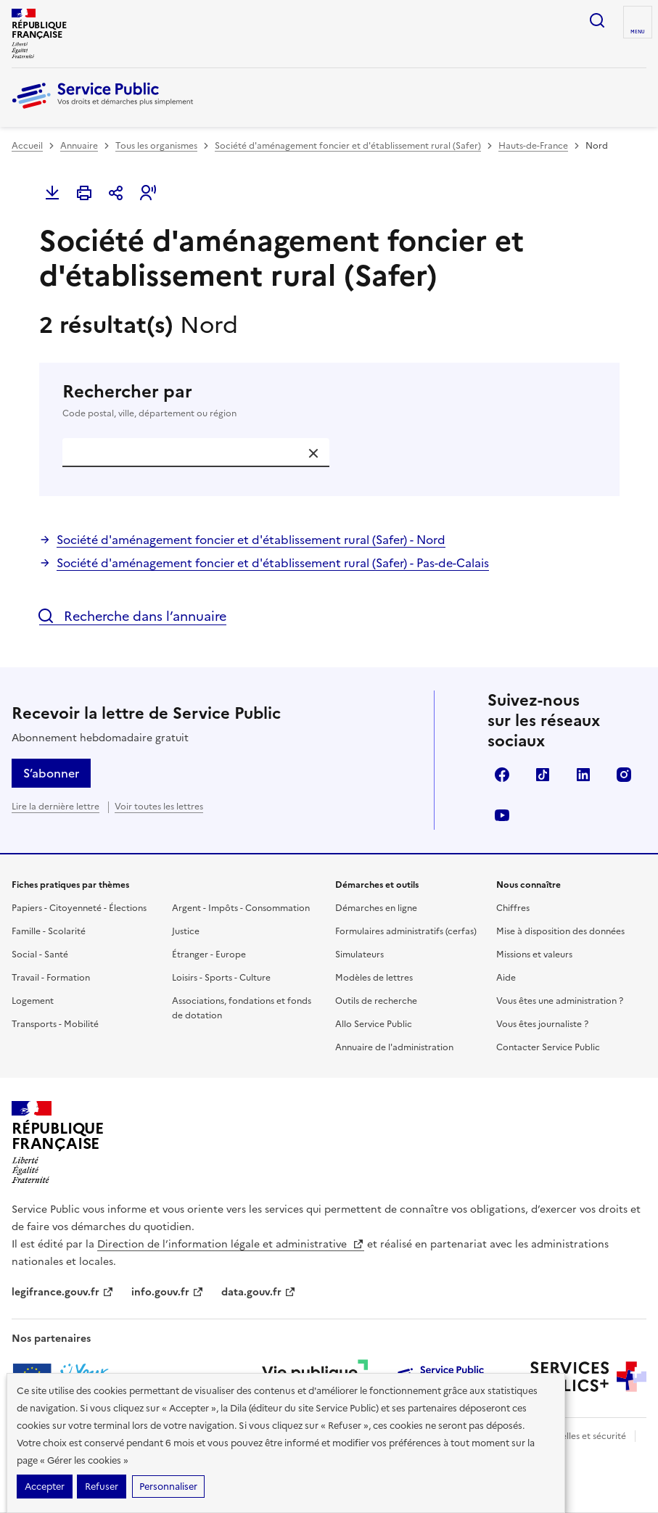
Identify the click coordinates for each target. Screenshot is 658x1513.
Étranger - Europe (209, 954)
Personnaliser (168, 1486)
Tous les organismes (156, 145)
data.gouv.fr (258, 1292)
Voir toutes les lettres (159, 806)
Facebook (502, 774)
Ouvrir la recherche (597, 20)
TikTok (542, 774)
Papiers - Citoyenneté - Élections (79, 908)
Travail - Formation (51, 977)
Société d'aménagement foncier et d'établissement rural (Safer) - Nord (251, 539)
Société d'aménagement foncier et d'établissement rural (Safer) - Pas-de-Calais (273, 563)
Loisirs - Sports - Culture (221, 977)
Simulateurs (359, 954)
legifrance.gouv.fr (63, 1292)
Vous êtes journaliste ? (542, 1024)
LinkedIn (583, 774)
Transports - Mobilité (55, 1024)
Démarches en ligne (376, 908)
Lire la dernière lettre (55, 806)
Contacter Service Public (548, 1047)
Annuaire (79, 145)
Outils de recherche (376, 1000)
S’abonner (51, 773)
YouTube (502, 815)
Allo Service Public (373, 1024)
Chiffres (513, 908)
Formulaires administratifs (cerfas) (406, 931)
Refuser (101, 1486)
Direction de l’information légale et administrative (230, 1244)
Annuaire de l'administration (394, 1047)
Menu (637, 32)
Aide (506, 977)
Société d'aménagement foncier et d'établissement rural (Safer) (348, 145)
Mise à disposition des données (560, 931)
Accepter (45, 1486)
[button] (148, 193)
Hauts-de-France (533, 145)
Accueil (27, 145)
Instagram (623, 774)
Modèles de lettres (374, 977)
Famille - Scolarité (49, 931)
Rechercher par (329, 400)
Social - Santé (40, 954)
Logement (33, 1000)
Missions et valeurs (534, 954)
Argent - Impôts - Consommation (241, 908)
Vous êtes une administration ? (559, 1000)
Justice (186, 931)
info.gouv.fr (167, 1292)
